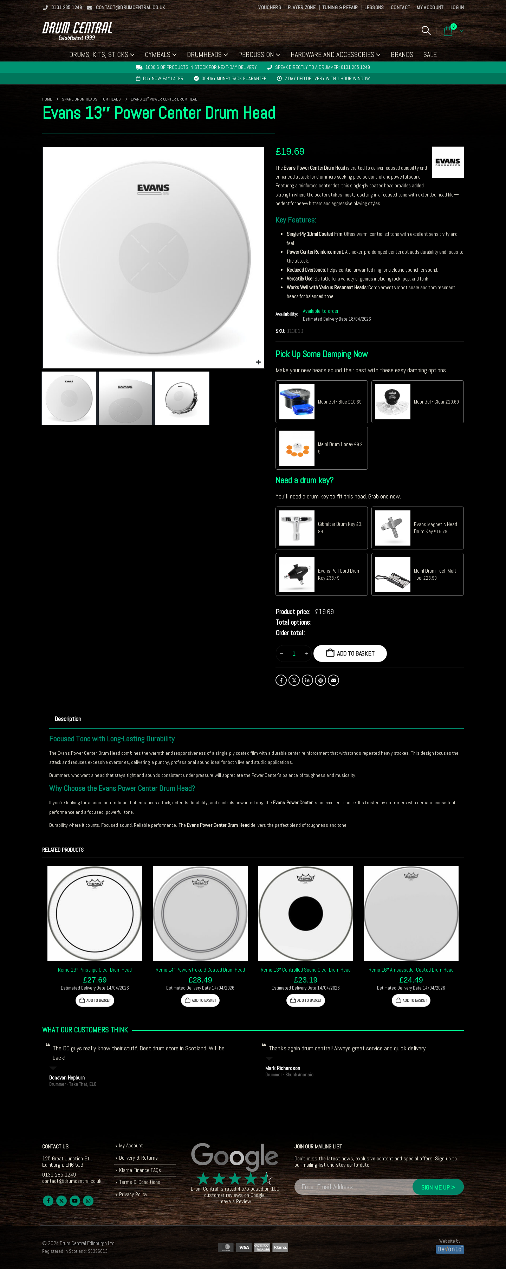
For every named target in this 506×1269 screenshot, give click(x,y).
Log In (457, 7)
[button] (426, 30)
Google (258, 1195)
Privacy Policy (133, 1196)
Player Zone (302, 7)
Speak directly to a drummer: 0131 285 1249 (322, 67)
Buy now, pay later (163, 78)
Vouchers (269, 7)
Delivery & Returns (138, 1158)
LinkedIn (307, 680)
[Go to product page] (94, 913)
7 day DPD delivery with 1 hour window (327, 78)
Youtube (75, 1201)
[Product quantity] (293, 653)
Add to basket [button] (98, 1000)
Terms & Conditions (140, 1183)
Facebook (281, 680)
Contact (400, 7)
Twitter (294, 680)
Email (333, 680)
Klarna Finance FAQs (140, 1171)
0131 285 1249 (62, 7)
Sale (430, 54)
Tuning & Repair (340, 7)
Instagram (88, 1201)
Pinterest (320, 680)
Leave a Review (235, 1201)
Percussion (256, 54)
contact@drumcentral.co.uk (126, 7)
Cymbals (157, 54)
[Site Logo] (77, 31)
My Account (430, 7)
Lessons (374, 7)
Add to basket (356, 653)
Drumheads (204, 54)
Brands (402, 54)
